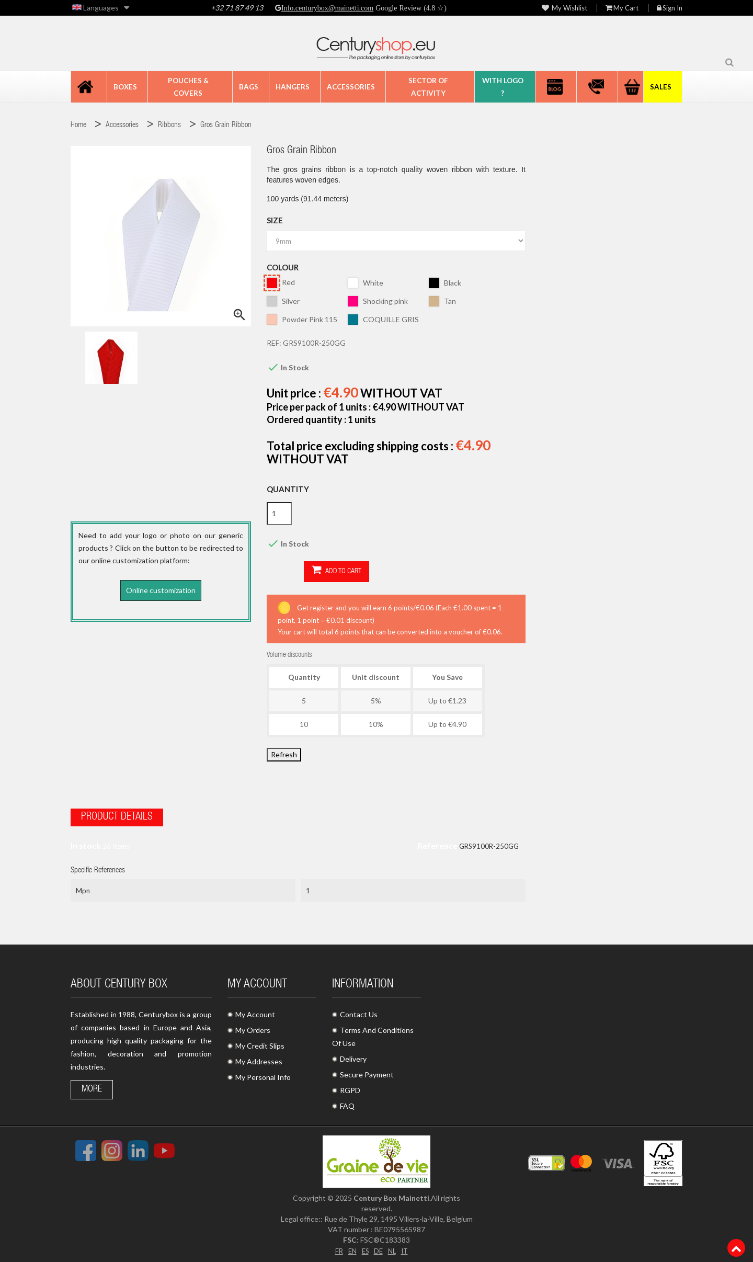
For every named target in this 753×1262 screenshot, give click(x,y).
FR (336, 1247)
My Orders (252, 1026)
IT (406, 1247)
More (92, 1086)
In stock (86, 842)
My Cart (622, 8)
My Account (255, 1011)
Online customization (161, 590)
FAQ (347, 1102)
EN (350, 1247)
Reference (437, 842)
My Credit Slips (259, 1042)
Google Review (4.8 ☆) (410, 8)
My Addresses (258, 1058)
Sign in (669, 8)
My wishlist (564, 8)
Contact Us (359, 1011)
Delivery (353, 1055)
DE (378, 1247)
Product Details (117, 814)
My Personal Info (263, 1074)
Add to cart (299, 570)
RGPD (350, 1087)
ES (364, 1247)
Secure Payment (367, 1071)
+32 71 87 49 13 (237, 7)
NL (393, 1247)
